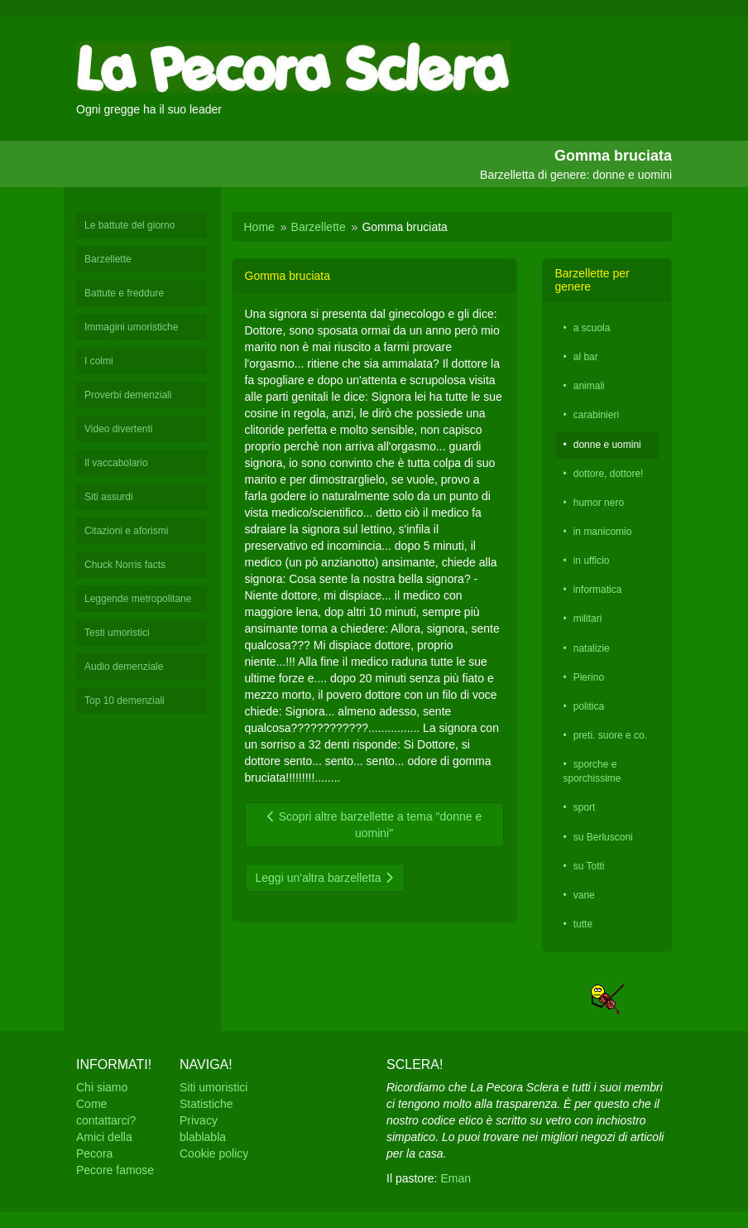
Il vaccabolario (116, 463)
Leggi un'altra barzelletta (325, 877)
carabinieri (596, 415)
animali (589, 386)
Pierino (588, 677)
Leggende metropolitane (137, 598)
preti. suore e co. (610, 735)
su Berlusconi (603, 837)
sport (584, 807)
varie (584, 895)
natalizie (591, 648)
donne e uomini (607, 444)
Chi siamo (101, 1087)
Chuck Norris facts (124, 565)
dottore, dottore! (608, 473)
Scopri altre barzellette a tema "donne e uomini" (374, 825)
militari (587, 618)
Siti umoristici (213, 1087)
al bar (585, 357)
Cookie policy (214, 1153)
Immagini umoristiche (131, 327)
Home (259, 227)
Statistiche (206, 1103)
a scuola (592, 328)
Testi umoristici (117, 632)
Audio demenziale (123, 666)
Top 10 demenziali (124, 700)
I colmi (98, 361)
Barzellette (108, 259)
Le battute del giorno (129, 225)
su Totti (589, 866)
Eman (455, 1178)
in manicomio (602, 531)
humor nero (598, 502)
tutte (582, 924)
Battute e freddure (124, 293)
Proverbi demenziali (127, 395)
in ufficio (591, 560)
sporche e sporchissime (592, 771)
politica (588, 706)
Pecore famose (115, 1170)
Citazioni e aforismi (126, 531)
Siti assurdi (108, 497)
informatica (597, 589)
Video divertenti (118, 429)
